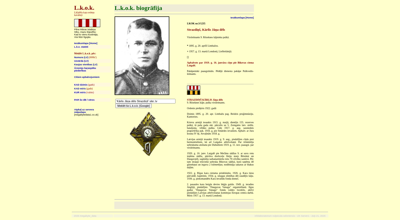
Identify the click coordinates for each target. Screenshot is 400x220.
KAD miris (80, 88)
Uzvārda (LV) (81, 61)
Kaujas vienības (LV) (85, 64)
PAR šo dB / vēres (84, 100)
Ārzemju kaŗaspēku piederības (85, 69)
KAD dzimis (80, 84)
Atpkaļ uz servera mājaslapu (84, 110)
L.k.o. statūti (81, 47)
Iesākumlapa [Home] (85, 43)
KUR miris (80, 92)
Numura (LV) (81, 57)
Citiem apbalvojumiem (86, 77)
